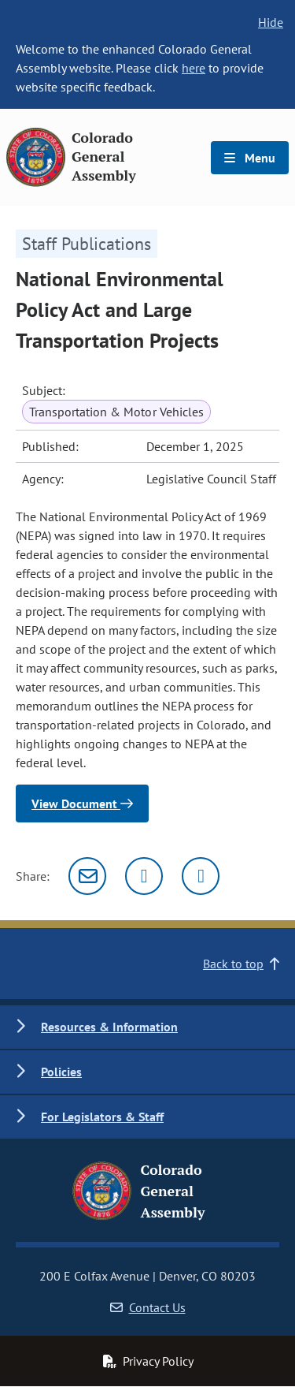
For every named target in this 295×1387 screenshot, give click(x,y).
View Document (82, 803)
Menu (249, 158)
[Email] (87, 876)
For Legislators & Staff (102, 1116)
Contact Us (148, 1307)
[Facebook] (200, 876)
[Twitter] (144, 876)
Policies (61, 1071)
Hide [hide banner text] (270, 22)
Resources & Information (109, 1027)
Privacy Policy (148, 1361)
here (193, 68)
